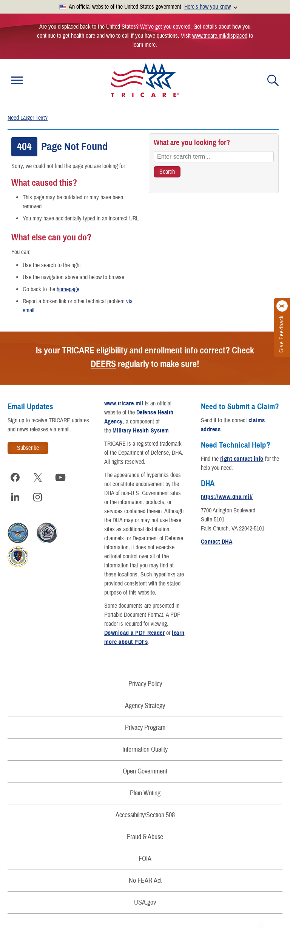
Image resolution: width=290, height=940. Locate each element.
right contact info (242, 459)
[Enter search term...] (214, 156)
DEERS (103, 364)
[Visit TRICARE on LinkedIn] (15, 496)
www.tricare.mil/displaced (219, 36)
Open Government (145, 771)
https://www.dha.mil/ (227, 497)
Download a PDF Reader (134, 633)
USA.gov (145, 902)
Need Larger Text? (28, 118)
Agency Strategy (145, 706)
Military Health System (141, 430)
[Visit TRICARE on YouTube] (60, 477)
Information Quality (145, 749)
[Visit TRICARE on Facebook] (15, 477)
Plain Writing (145, 793)
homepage (68, 289)
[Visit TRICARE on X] (37, 477)
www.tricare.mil (123, 403)
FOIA (145, 858)
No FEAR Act (145, 880)
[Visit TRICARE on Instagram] (37, 496)
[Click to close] (282, 306)
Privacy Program (145, 727)
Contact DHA (216, 542)
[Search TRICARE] (167, 171)
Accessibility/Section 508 (145, 815)
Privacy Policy (145, 684)
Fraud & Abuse (145, 837)
